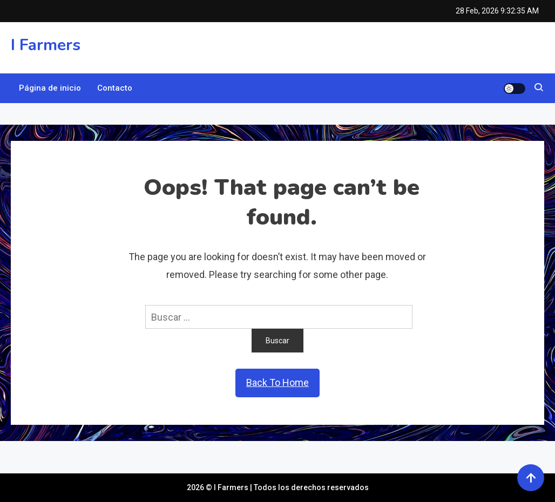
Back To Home (277, 382)
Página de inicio (50, 88)
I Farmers (45, 45)
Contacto (114, 88)
